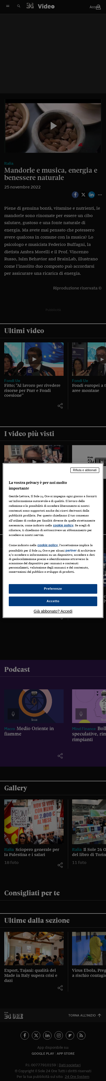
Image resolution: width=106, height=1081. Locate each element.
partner (71, 550)
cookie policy (63, 525)
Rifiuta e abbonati (85, 470)
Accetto (53, 601)
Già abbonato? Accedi (53, 611)
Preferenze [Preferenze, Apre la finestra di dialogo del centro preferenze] (53, 588)
